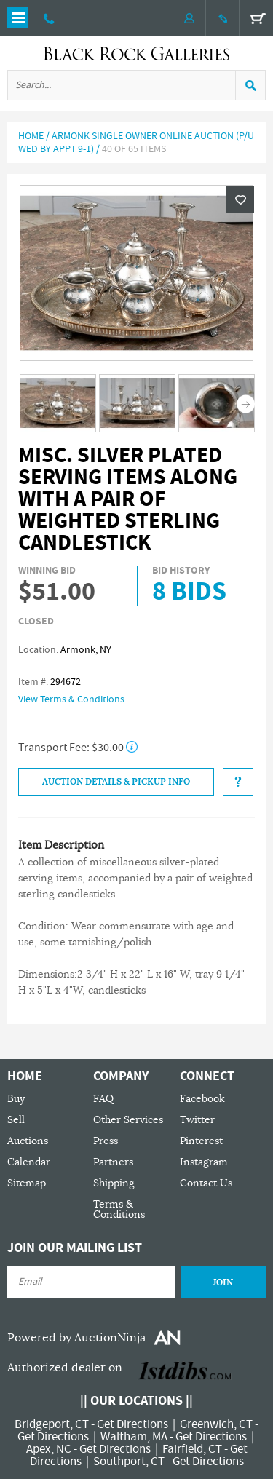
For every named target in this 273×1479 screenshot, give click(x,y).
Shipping (114, 1183)
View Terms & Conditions (71, 699)
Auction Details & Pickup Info (116, 782)
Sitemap (26, 1183)
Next (246, 404)
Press (105, 1141)
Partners (113, 1162)
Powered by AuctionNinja (76, 1338)
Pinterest (201, 1141)
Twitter (197, 1120)
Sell (16, 1120)
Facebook (202, 1099)
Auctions (27, 1141)
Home (31, 136)
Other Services (128, 1120)
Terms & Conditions (119, 1209)
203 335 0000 (49, 18)
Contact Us (206, 1183)
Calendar (28, 1162)
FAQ (103, 1099)
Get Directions (132, 1424)
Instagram (204, 1162)
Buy (16, 1099)
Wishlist (240, 199)
